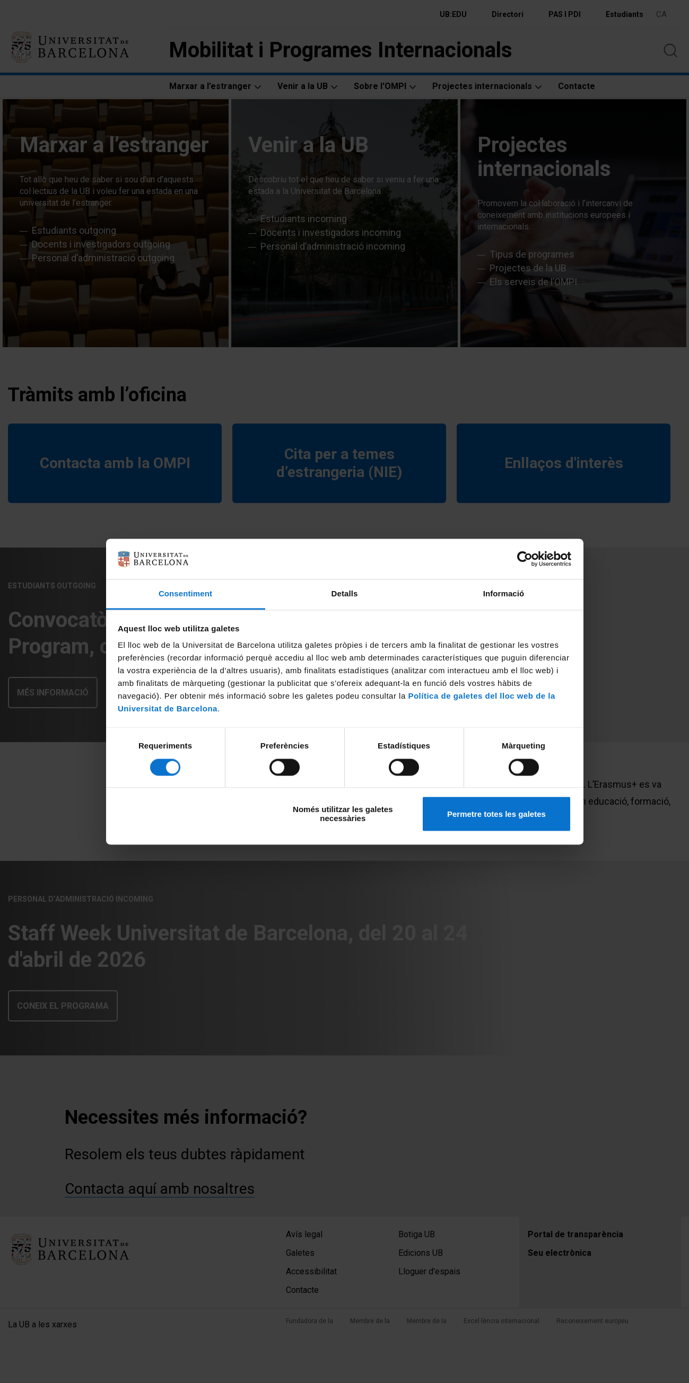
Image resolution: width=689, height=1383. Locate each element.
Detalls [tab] (345, 593)
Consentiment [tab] (185, 593)
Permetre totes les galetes (496, 813)
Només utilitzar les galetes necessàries (343, 814)
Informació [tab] (504, 593)
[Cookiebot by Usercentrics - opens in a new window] (524, 559)
